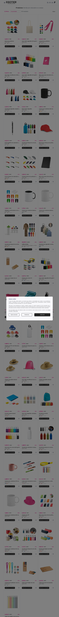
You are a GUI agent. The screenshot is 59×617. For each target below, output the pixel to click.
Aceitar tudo (42, 314)
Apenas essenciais (14, 314)
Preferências (26, 314)
